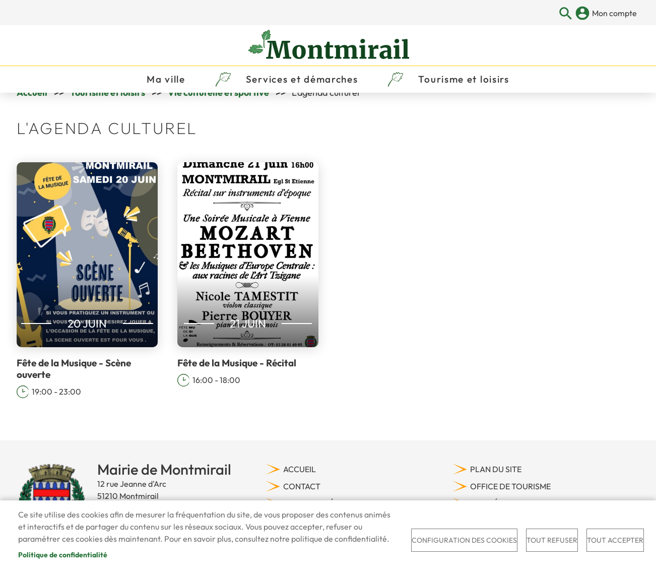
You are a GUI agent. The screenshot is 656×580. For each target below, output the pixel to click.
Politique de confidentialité (62, 554)
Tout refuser (552, 540)
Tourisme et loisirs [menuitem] (463, 94)
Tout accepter (615, 540)
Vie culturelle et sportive (218, 119)
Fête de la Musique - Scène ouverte (74, 396)
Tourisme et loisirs (107, 119)
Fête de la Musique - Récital (236, 390)
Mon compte (614, 13)
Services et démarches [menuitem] (302, 94)
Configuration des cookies (464, 540)
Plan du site (495, 496)
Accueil (32, 119)
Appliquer (565, 14)
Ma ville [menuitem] (166, 94)
